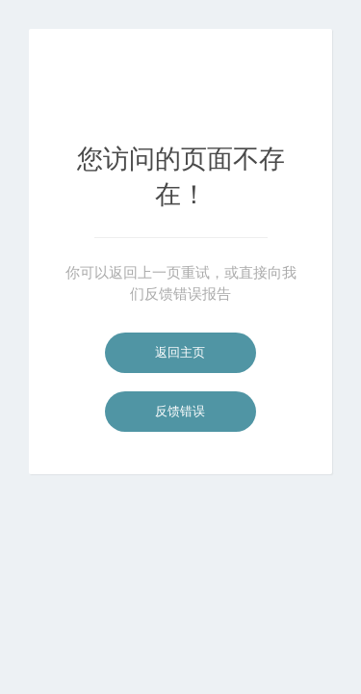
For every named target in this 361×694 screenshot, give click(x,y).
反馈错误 (180, 411)
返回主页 (180, 352)
